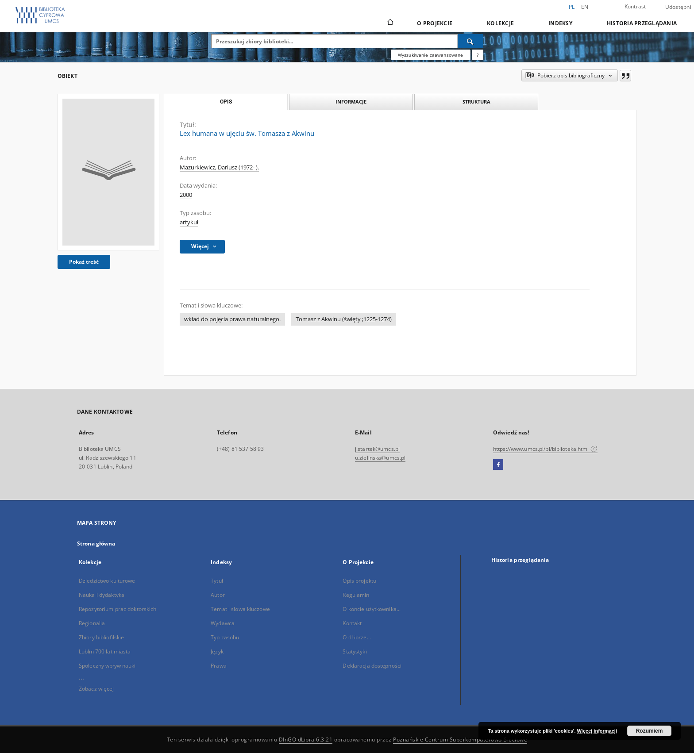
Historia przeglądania (642, 23)
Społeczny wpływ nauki (107, 665)
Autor (218, 595)
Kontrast (635, 6)
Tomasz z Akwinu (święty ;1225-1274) (344, 319)
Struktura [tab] (476, 101)
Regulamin (356, 595)
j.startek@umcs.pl (377, 449)
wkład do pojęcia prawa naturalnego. (232, 319)
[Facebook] (498, 465)
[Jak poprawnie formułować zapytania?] (477, 55)
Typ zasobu (225, 637)
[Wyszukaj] (470, 41)
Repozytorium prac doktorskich (117, 609)
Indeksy (560, 23)
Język (217, 651)
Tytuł (217, 580)
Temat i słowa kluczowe (240, 609)
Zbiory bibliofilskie (101, 637)
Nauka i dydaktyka (101, 595)
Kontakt (352, 623)
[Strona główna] (390, 23)
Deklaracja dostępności (372, 665)
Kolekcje (500, 23)
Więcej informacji (597, 731)
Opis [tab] (226, 102)
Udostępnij (679, 7)
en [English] (585, 7)
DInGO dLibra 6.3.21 (306, 739)
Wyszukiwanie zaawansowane (430, 55)
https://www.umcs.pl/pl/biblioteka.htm (545, 449)
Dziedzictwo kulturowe (107, 580)
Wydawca (223, 623)
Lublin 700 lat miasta (105, 651)
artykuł (189, 222)
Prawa (219, 665)
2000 (186, 195)
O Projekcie (434, 23)
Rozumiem (649, 731)
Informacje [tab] (350, 101)
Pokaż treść (84, 261)
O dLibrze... (356, 637)
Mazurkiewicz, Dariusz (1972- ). (219, 167)
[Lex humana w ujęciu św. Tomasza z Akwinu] (108, 172)
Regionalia (92, 623)
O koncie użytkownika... (372, 609)
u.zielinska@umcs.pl (380, 457)
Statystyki (354, 651)
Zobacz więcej (96, 688)
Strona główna (96, 543)
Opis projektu (359, 580)
